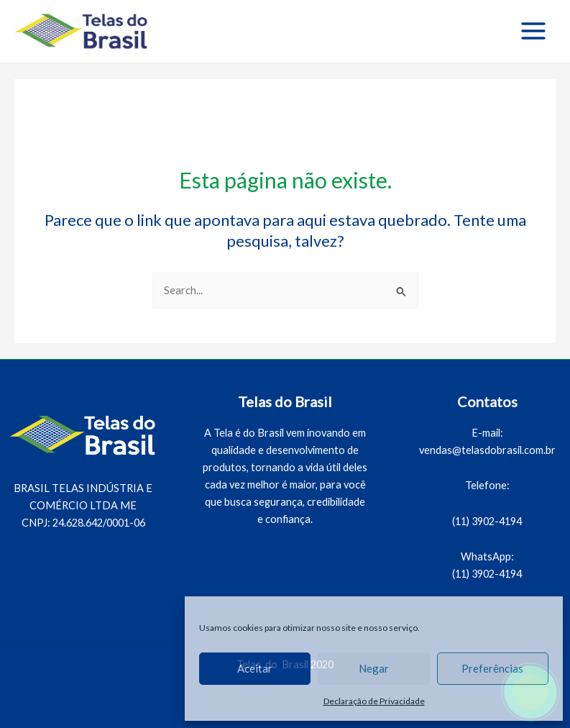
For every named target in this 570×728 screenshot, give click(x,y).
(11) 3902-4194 (487, 521)
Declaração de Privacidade (374, 701)
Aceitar (254, 668)
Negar (374, 668)
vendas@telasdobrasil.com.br (487, 450)
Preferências (492, 668)
